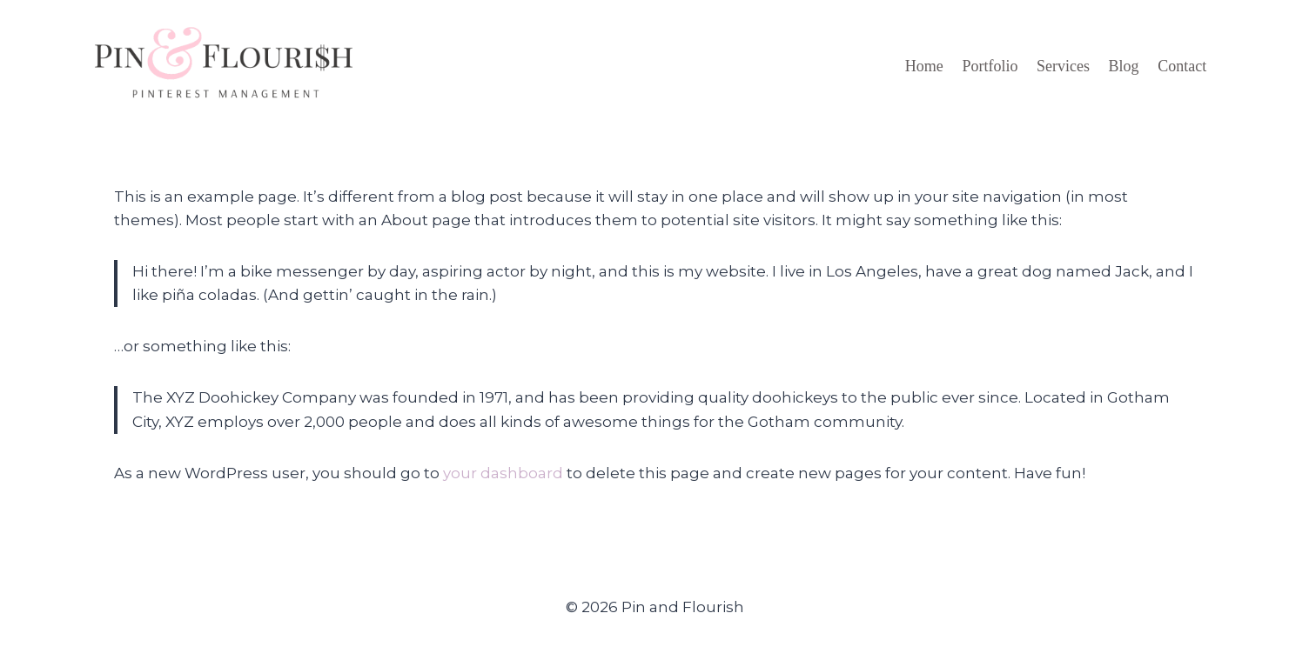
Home (924, 66)
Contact (1182, 66)
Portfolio (989, 66)
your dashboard (503, 473)
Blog (1124, 66)
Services (1063, 66)
